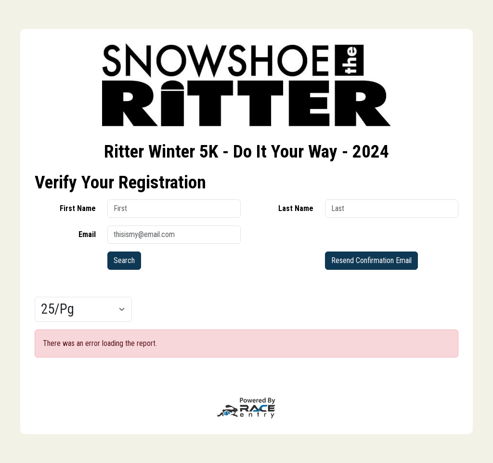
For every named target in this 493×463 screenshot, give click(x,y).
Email (87, 234)
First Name (78, 208)
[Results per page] (83, 309)
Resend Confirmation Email (371, 260)
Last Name (295, 208)
